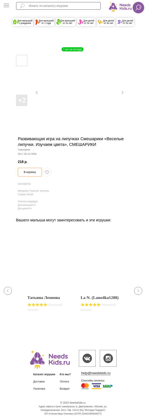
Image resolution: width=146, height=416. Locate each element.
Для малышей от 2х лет (67, 21)
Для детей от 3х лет (88, 21)
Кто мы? (65, 374)
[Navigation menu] (6, 6)
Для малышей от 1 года (46, 21)
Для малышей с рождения (25, 21)
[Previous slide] (8, 291)
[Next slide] (138, 291)
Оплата (64, 381)
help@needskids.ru (95, 373)
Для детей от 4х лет (108, 21)
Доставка (39, 381)
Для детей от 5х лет (127, 21)
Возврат (65, 388)
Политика (39, 388)
